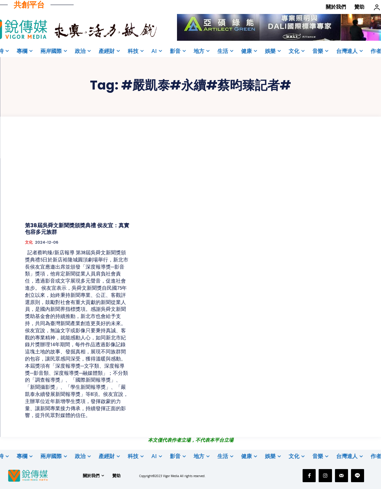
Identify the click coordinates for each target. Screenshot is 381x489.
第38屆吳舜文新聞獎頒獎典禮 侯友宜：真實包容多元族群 (77, 229)
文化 (29, 242)
